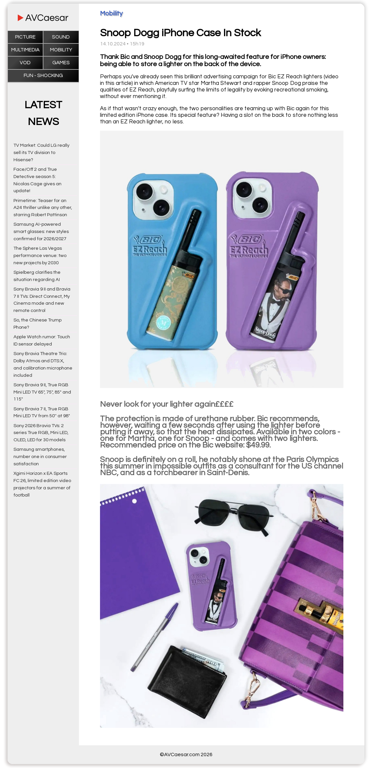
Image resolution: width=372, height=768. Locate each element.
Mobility (61, 49)
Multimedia (25, 49)
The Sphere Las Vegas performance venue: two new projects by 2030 (39, 255)
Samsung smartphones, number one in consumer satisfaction (40, 456)
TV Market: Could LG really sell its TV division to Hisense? (41, 152)
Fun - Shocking (43, 75)
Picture (25, 37)
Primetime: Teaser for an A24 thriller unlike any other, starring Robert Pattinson (42, 208)
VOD (25, 62)
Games (61, 62)
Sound (61, 37)
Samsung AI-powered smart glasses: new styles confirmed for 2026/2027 (41, 231)
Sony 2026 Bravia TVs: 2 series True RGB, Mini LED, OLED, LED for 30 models (40, 433)
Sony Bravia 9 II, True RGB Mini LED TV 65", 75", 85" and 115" (42, 392)
